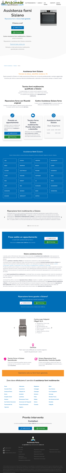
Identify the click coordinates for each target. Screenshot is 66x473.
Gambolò (21, 394)
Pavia (5, 386)
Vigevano (6, 407)
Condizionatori (17, 265)
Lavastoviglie (6, 265)
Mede (35, 396)
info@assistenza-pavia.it (9, 452)
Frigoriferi (11, 265)
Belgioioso (36, 386)
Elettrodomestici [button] (30, 3)
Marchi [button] (40, 3)
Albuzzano (21, 386)
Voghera (21, 407)
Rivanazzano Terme (23, 399)
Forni (22, 265)
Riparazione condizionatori (24, 460)
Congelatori (41, 265)
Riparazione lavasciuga (39, 456)
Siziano (15, 65)
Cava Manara (52, 389)
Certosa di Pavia (8, 391)
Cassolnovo (22, 389)
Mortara (6, 399)
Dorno (5, 394)
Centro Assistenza (8, 65)
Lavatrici (56, 264)
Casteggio (36, 389)
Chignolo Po (22, 391)
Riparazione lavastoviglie (39, 458)
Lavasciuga (47, 265)
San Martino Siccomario (10, 402)
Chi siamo (45, 3)
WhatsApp (17, 32)
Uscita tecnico (58, 3)
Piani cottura (27, 265)
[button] (4, 217)
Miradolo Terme (52, 396)
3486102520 (17, 27)
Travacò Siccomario (23, 404)
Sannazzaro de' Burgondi (25, 402)
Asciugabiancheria (34, 265)
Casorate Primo (8, 389)
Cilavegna (36, 391)
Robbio (35, 399)
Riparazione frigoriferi (39, 454)
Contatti (52, 3)
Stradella (51, 402)
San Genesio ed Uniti (54, 399)
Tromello (36, 404)
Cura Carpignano (53, 391)
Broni (50, 386)
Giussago (51, 394)
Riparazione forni (38, 452)
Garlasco (36, 394)
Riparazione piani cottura (55, 452)
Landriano (21, 396)
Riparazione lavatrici (54, 449)
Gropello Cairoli (8, 396)
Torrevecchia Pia (8, 404)
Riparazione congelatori (39, 449)
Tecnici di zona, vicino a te (17, 44)
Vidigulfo (51, 404)
